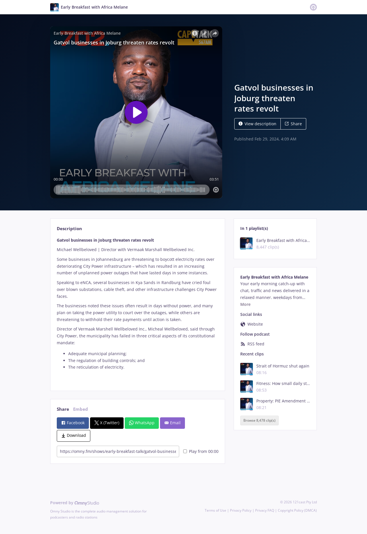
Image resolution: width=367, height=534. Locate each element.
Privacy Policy (240, 510)
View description (257, 123)
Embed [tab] (80, 409)
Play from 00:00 (200, 451)
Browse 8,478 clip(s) (259, 420)
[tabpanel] (137, 309)
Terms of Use (215, 510)
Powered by (74, 502)
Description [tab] (69, 229)
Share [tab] (63, 409)
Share (293, 123)
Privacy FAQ (264, 510)
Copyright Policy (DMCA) (297, 510)
